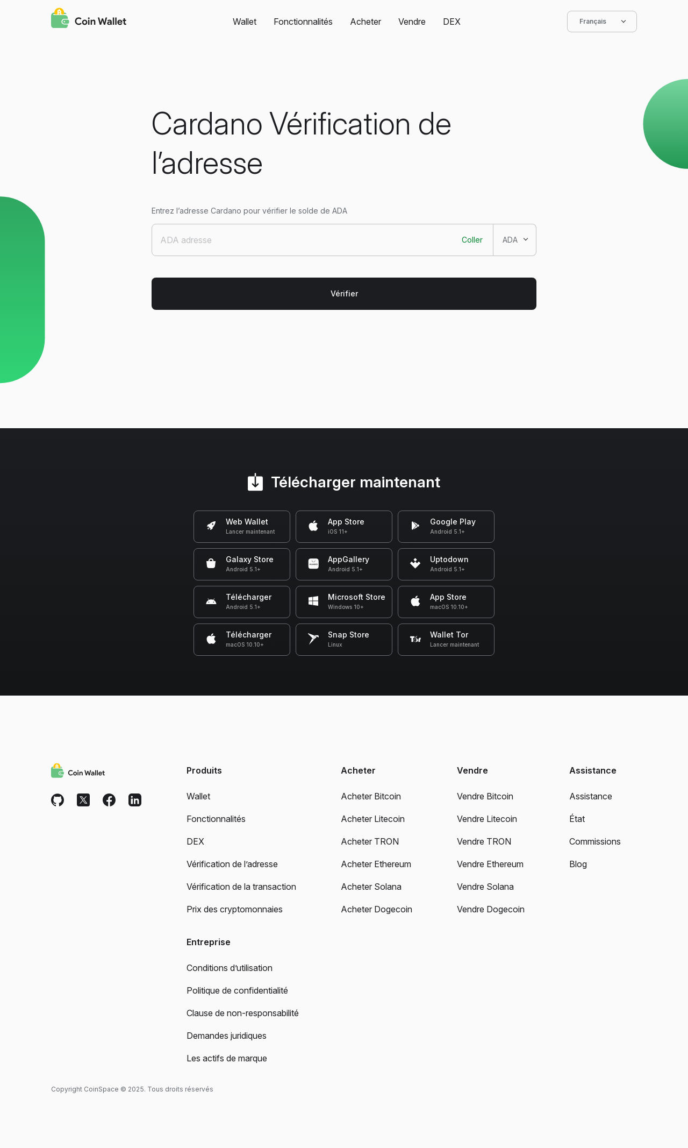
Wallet (244, 21)
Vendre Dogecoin (491, 909)
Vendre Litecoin (487, 818)
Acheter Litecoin (373, 818)
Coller (472, 239)
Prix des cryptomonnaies (235, 909)
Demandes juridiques (227, 1035)
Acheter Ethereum (376, 864)
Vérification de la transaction (241, 886)
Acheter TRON (370, 841)
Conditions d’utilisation (230, 967)
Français (602, 21)
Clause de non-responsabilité (243, 1013)
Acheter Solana (371, 886)
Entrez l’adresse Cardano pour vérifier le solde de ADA (249, 210)
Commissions (595, 841)
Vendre (412, 21)
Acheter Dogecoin (376, 909)
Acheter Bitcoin (371, 796)
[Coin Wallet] (88, 19)
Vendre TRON (484, 841)
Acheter (365, 21)
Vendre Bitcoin (485, 796)
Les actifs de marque (227, 1058)
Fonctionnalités (303, 21)
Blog (578, 864)
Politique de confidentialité (237, 990)
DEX (452, 21)
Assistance (590, 796)
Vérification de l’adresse (232, 864)
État (577, 818)
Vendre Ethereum (490, 864)
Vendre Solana (485, 886)
